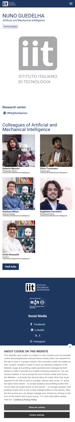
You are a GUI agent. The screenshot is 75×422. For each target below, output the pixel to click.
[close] (70, 346)
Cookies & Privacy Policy (25, 399)
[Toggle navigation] (71, 4)
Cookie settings (36, 415)
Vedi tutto (10, 266)
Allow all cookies (37, 407)
